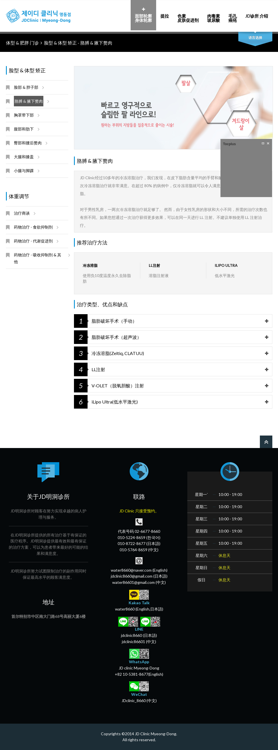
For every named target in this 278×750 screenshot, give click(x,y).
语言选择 (255, 37)
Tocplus (229, 144)
